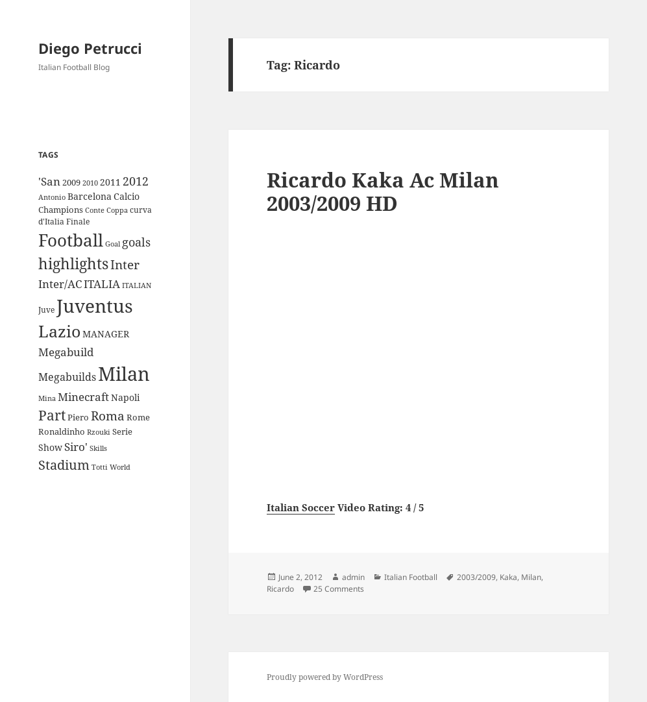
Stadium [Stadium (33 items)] (64, 465)
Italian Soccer (301, 507)
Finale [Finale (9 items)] (78, 221)
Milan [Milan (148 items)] (124, 374)
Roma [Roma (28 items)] (108, 415)
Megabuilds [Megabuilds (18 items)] (67, 377)
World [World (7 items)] (120, 467)
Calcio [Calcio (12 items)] (127, 196)
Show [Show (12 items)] (50, 447)
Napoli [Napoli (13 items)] (125, 397)
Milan (531, 577)
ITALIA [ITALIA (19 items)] (102, 283)
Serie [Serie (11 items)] (122, 431)
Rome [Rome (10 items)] (138, 417)
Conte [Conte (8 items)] (94, 210)
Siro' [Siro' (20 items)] (76, 446)
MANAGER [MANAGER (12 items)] (105, 334)
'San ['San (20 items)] (49, 181)
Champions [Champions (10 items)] (60, 209)
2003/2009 (476, 577)
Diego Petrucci (90, 48)
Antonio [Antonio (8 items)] (52, 197)
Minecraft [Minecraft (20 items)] (83, 396)
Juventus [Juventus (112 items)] (94, 306)
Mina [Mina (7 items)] (47, 398)
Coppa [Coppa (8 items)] (117, 210)
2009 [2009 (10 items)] (71, 182)
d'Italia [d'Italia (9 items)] (51, 221)
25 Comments (338, 588)
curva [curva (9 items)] (141, 209)
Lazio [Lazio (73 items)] (59, 331)
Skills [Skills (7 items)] (98, 448)
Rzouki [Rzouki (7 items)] (98, 432)
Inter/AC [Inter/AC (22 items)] (60, 283)
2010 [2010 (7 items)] (90, 183)
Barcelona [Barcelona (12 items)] (89, 196)
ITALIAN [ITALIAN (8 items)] (136, 285)
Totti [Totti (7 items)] (100, 467)
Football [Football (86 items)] (70, 240)
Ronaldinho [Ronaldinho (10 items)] (61, 431)
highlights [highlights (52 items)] (73, 264)
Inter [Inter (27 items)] (125, 264)
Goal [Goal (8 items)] (112, 243)
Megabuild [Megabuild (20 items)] (65, 352)
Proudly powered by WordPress (325, 677)
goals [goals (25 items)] (136, 242)
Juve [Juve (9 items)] (46, 309)
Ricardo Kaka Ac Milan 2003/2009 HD (383, 191)
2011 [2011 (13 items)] (110, 182)
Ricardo (280, 588)
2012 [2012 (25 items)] (136, 181)
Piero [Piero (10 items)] (78, 417)
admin (353, 577)
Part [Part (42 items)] (52, 414)
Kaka (508, 577)
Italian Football (410, 577)
